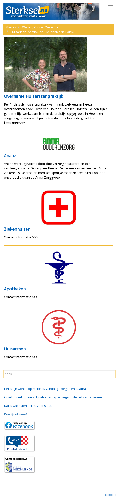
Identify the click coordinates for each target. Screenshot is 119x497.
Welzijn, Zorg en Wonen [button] (40, 27)
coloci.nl (110, 495)
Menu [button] (11, 27)
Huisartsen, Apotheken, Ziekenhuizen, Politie (42, 32)
